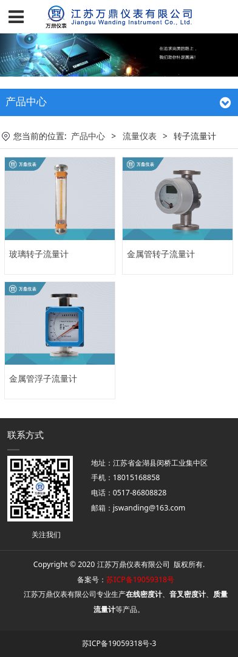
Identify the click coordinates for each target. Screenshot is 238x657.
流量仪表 (140, 136)
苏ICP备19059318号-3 (119, 643)
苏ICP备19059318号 (140, 579)
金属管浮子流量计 (43, 378)
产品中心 (88, 136)
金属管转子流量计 (161, 254)
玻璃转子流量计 (39, 254)
